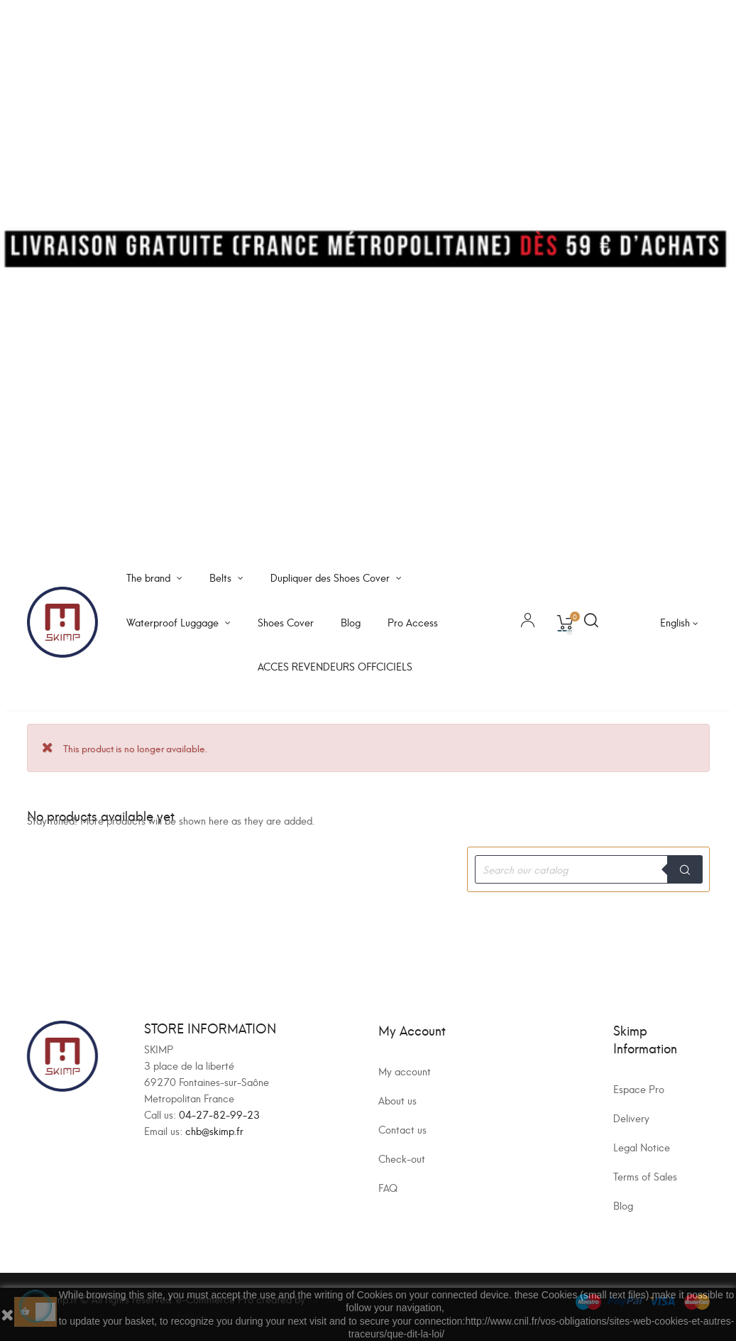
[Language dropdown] (679, 622)
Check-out (401, 1158)
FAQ (387, 1187)
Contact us (402, 1129)
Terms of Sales (645, 1176)
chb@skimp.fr (214, 1130)
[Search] (588, 869)
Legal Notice (641, 1147)
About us (397, 1100)
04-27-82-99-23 (219, 1114)
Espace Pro (638, 1088)
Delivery (631, 1117)
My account (404, 1071)
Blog (623, 1205)
